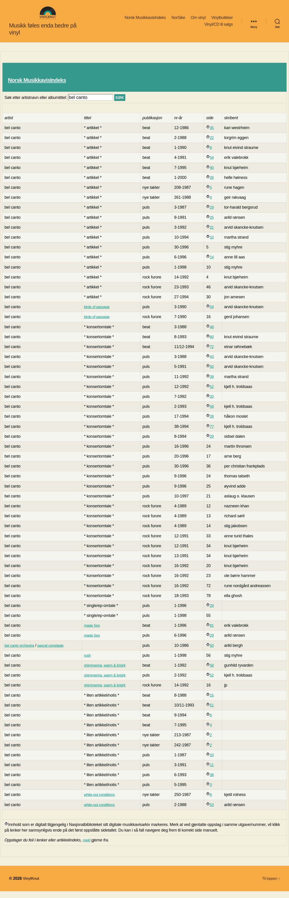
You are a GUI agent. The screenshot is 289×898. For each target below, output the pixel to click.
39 (216, 383)
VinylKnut (32, 885)
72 (216, 353)
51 (216, 712)
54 (216, 164)
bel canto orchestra (21, 652)
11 (216, 771)
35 (216, 134)
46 (216, 333)
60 (216, 343)
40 (216, 174)
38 (216, 781)
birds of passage (102, 313)
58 (216, 413)
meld (87, 847)
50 (216, 373)
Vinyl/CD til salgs (218, 27)
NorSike (178, 21)
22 (216, 144)
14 (216, 264)
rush (92, 662)
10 (216, 244)
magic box (97, 632)
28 (216, 423)
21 (216, 234)
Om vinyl (198, 21)
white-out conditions (105, 801)
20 (216, 403)
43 (216, 363)
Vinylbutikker (222, 21)
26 (216, 184)
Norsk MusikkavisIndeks (145, 21)
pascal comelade (56, 652)
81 (216, 632)
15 (216, 702)
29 (216, 214)
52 (216, 393)
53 (216, 811)
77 (216, 433)
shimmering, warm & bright (111, 672)
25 (216, 224)
